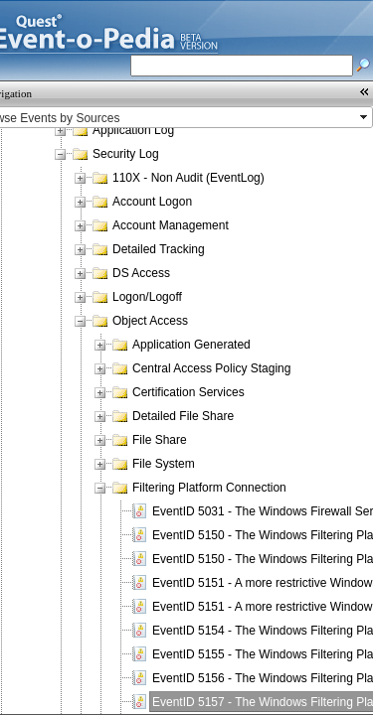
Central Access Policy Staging (211, 368)
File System (163, 464)
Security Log (126, 154)
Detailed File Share (183, 416)
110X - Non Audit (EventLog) (188, 178)
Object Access (150, 321)
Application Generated (191, 345)
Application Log (133, 130)
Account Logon (152, 202)
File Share (159, 440)
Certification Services (188, 392)
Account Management (170, 225)
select (365, 117)
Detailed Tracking (158, 249)
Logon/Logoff (147, 297)
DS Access (141, 273)
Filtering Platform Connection (209, 488)
